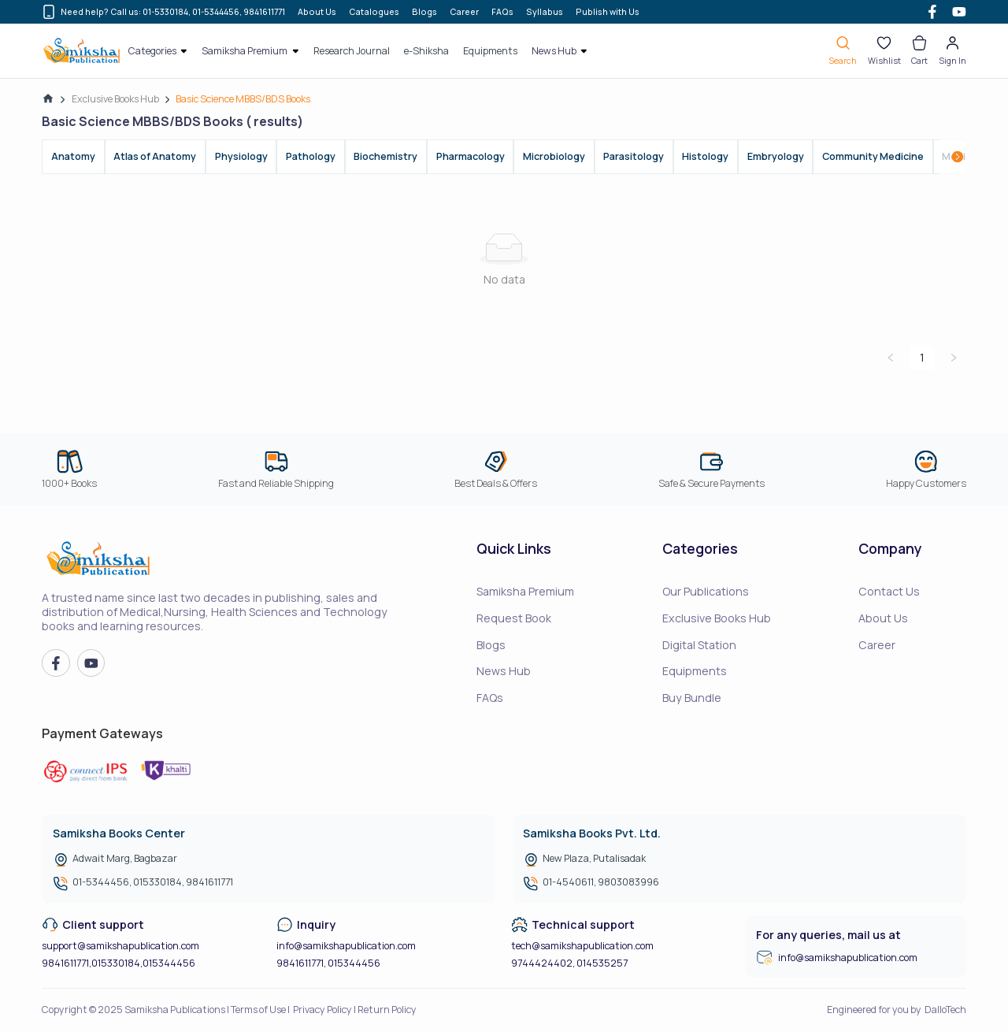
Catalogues (374, 11)
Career (464, 11)
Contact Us (889, 591)
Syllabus (544, 11)
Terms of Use (258, 1009)
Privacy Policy (322, 1009)
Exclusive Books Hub (115, 99)
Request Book (513, 618)
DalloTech (945, 1009)
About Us (317, 11)
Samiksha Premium (525, 591)
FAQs (502, 11)
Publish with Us (607, 11)
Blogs (424, 11)
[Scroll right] (957, 156)
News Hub (503, 670)
